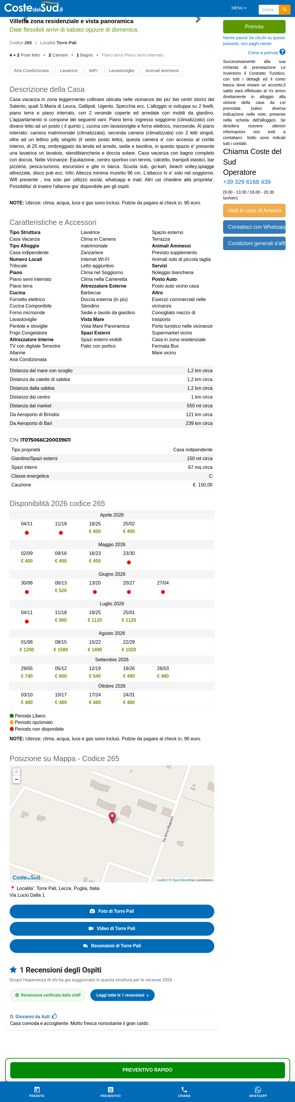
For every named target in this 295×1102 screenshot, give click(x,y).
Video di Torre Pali (112, 928)
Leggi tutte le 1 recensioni (122, 995)
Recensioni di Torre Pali (112, 946)
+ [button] (16, 771)
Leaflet (161, 880)
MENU (239, 8)
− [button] (16, 779)
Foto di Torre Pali (112, 911)
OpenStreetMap (183, 880)
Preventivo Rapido (148, 1069)
